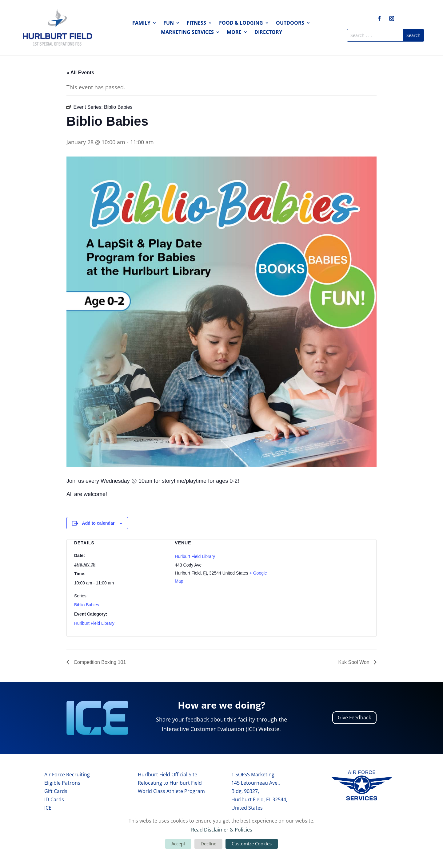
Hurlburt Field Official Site (167, 774)
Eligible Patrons (62, 782)
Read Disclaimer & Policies (221, 829)
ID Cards (54, 799)
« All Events (80, 72)
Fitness (196, 23)
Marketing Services (187, 32)
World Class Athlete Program (171, 791)
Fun (168, 23)
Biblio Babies (86, 604)
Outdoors (290, 23)
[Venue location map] (322, 571)
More (234, 32)
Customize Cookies (252, 843)
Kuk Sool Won (354, 662)
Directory (268, 32)
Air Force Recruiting (67, 774)
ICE (47, 807)
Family (141, 23)
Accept (178, 843)
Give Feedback (354, 717)
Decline (208, 843)
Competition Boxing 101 (99, 662)
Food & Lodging (241, 23)
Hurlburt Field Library (94, 623)
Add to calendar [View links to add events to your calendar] (98, 523)
